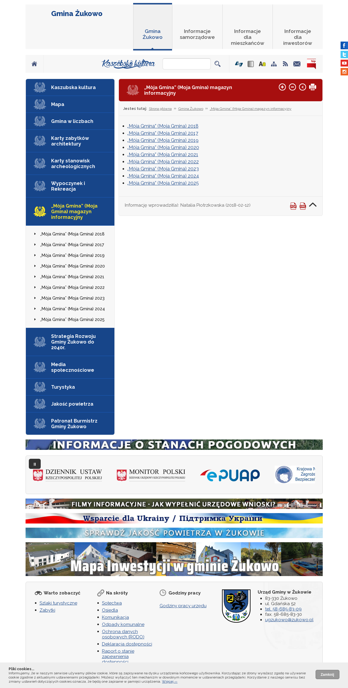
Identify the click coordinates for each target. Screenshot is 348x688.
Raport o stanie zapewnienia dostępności (118, 657)
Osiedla (110, 610)
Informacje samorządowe (197, 34)
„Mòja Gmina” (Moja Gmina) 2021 (72, 276)
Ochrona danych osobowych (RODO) (123, 634)
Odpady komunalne (123, 624)
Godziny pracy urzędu (183, 605)
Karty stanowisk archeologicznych (73, 163)
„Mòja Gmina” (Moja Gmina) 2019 (72, 255)
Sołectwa (112, 603)
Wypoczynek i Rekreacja (68, 186)
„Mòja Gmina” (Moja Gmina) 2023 (72, 298)
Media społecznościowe (72, 367)
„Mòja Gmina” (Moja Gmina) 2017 (72, 244)
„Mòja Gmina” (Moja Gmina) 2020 (72, 266)
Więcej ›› (169, 681)
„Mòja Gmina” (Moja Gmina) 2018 (72, 234)
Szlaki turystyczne (58, 603)
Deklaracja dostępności (127, 644)
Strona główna (160, 109)
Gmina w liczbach (72, 121)
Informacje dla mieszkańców (247, 37)
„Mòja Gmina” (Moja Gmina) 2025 (72, 319)
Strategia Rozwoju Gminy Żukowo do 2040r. (73, 341)
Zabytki (47, 610)
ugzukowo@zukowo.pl (289, 619)
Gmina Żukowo (77, 13)
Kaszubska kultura (73, 87)
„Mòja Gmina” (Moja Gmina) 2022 (72, 287)
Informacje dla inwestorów (297, 37)
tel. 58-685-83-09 (283, 609)
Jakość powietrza (72, 404)
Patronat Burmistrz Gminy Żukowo (74, 423)
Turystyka (63, 387)
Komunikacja (115, 617)
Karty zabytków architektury (70, 141)
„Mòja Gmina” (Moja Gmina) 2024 (72, 308)
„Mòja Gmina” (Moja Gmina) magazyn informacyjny (74, 211)
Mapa (57, 104)
